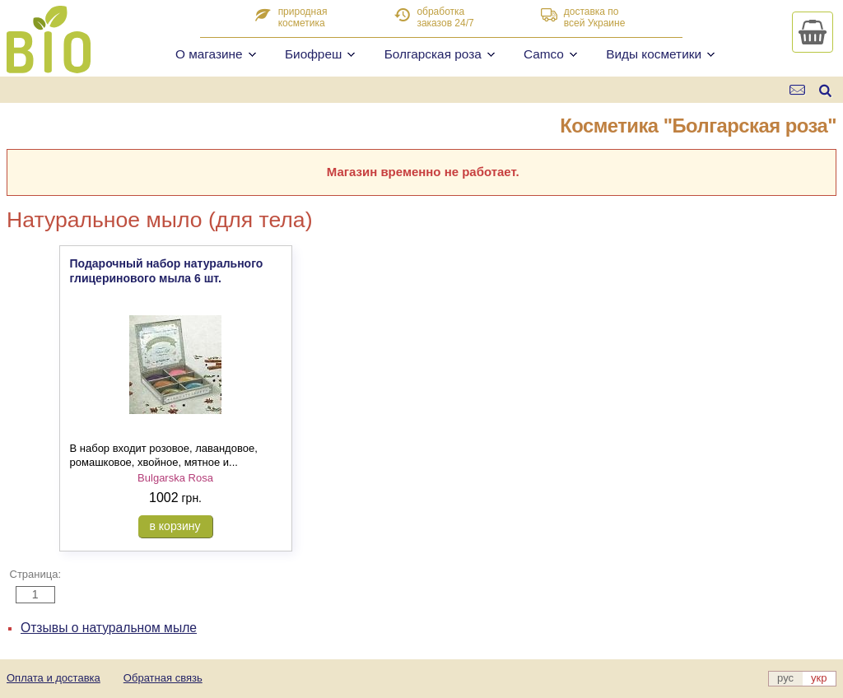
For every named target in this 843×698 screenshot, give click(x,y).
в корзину (175, 526)
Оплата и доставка (53, 678)
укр (819, 678)
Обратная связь (163, 678)
